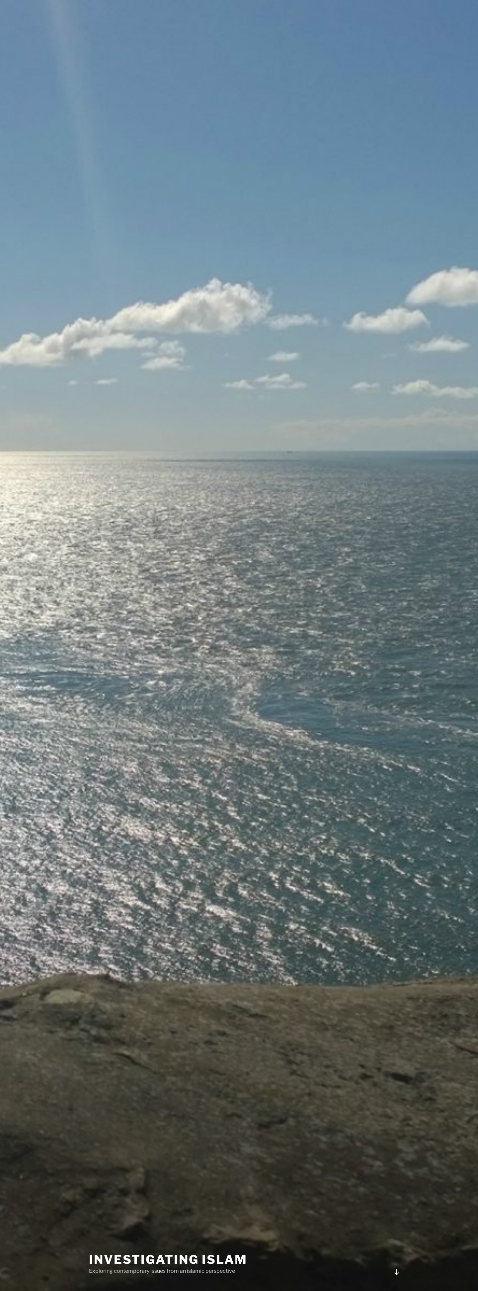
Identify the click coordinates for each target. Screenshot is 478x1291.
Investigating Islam (168, 1259)
